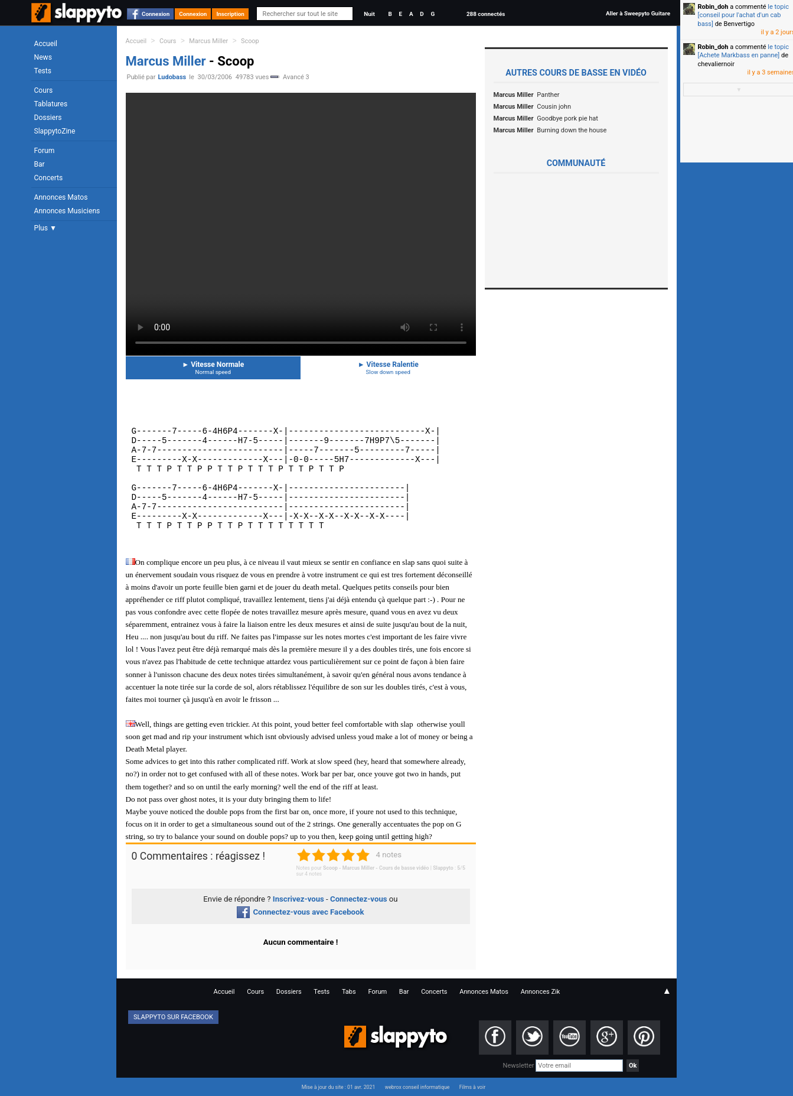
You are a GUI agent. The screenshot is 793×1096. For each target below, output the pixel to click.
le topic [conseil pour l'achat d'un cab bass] (743, 15)
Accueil (46, 44)
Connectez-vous (358, 899)
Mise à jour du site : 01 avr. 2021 (338, 1087)
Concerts (48, 178)
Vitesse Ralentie (388, 367)
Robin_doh (713, 7)
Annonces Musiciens (67, 211)
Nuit (369, 14)
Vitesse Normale (213, 367)
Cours (43, 90)
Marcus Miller (208, 41)
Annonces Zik (540, 992)
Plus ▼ (45, 228)
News (43, 57)
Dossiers (48, 117)
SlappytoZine (55, 131)
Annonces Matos (61, 197)
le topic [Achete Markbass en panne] (743, 51)
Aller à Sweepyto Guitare (638, 13)
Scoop (250, 41)
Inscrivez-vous (298, 899)
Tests (42, 71)
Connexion (155, 14)
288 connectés (485, 14)
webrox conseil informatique (417, 1087)
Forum (44, 151)
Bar (39, 164)
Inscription (230, 14)
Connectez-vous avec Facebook (300, 912)
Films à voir (472, 1087)
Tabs (349, 992)
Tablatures (51, 104)
